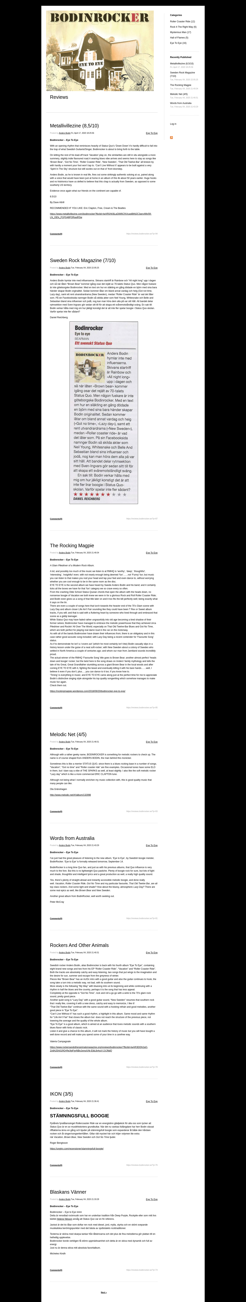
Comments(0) (56, 234)
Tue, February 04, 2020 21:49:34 (85, 553)
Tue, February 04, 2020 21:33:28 (85, 1199)
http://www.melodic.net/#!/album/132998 (70, 795)
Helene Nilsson (64, 1219)
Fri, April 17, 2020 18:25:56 (82, 133)
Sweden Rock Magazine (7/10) (83, 260)
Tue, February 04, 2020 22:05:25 (85, 268)
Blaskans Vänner (68, 1192)
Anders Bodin (65, 133)
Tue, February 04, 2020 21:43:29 (85, 845)
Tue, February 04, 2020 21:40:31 (85, 953)
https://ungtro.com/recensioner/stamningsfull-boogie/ (77, 1148)
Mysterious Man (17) (180, 32)
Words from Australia (72, 838)
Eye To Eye (152, 133)
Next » (104, 1292)
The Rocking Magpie (72, 545)
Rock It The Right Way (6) (183, 27)
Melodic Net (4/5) (68, 734)
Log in (173, 124)
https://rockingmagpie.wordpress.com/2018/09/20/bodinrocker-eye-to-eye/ (87, 691)
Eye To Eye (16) (178, 43)
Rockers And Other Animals (79, 945)
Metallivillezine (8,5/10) (74, 125)
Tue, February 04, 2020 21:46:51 (85, 742)
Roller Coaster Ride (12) (182, 21)
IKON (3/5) (61, 1094)
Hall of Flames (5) (179, 37)
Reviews (59, 97)
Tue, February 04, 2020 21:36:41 (85, 1101)
